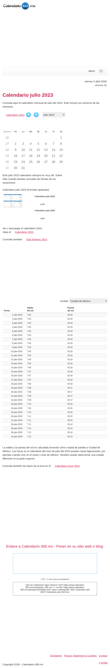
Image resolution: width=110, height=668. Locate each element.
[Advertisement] (55, 38)
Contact (103, 655)
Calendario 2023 (15, 115)
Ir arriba (103, 662)
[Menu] (101, 71)
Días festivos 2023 (36, 239)
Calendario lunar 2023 (67, 465)
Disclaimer (56, 655)
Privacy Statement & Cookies (80, 655)
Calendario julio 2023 (55, 561)
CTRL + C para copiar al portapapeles (55, 579)
